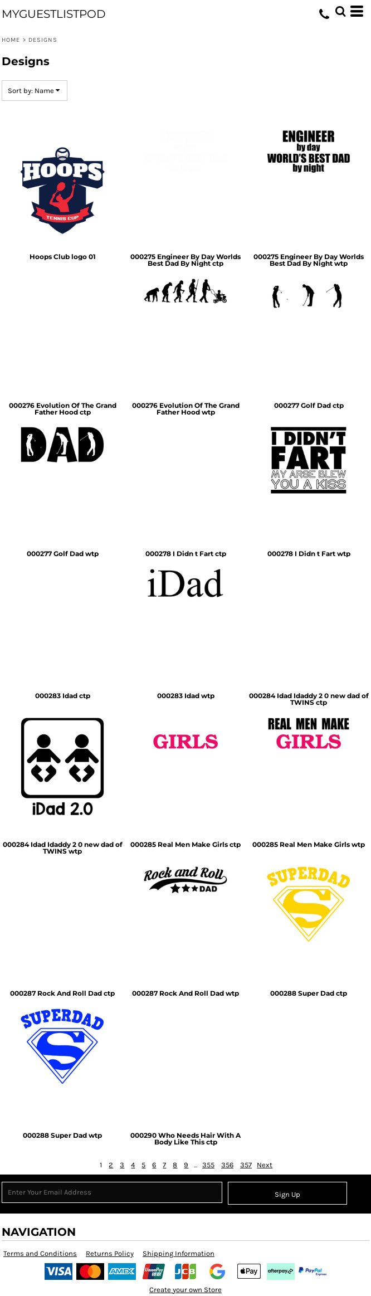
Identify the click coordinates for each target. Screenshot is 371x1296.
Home (11, 39)
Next (264, 1165)
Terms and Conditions (40, 1253)
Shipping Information (178, 1253)
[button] (340, 11)
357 (246, 1165)
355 (208, 1165)
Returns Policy (110, 1253)
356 (227, 1165)
